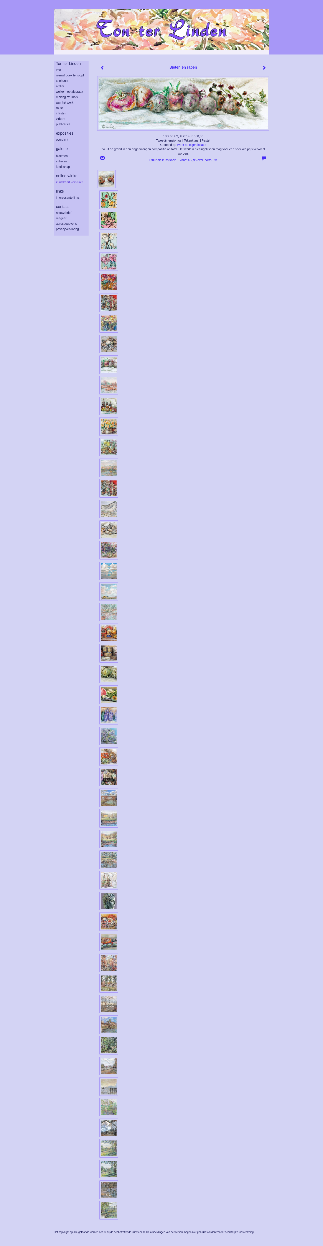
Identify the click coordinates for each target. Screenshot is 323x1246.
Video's (60, 118)
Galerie (62, 149)
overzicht (62, 139)
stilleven (61, 161)
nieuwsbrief (63, 213)
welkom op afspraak (69, 91)
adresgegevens (66, 223)
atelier (60, 86)
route (59, 108)
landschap (63, 166)
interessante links (67, 197)
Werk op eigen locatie (191, 145)
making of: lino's (67, 97)
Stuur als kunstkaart (183, 160)
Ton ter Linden (68, 63)
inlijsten (61, 113)
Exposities (64, 133)
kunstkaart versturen (70, 182)
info (58, 70)
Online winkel (67, 176)
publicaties (63, 124)
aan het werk (64, 102)
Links (60, 191)
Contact (62, 207)
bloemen (62, 156)
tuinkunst (62, 81)
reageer (61, 218)
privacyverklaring (67, 229)
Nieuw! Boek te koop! (70, 75)
